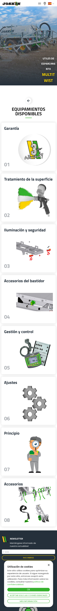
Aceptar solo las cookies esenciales (28, 595)
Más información (28, 601)
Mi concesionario (45, 3)
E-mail (6, 552)
